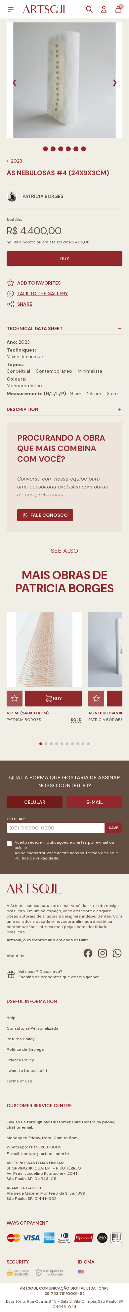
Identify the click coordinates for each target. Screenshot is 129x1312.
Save (113, 827)
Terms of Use (19, 1081)
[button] (64, 304)
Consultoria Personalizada (32, 1028)
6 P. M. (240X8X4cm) (28, 713)
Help (11, 1017)
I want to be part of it (27, 1070)
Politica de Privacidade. (37, 858)
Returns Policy (21, 1039)
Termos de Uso (99, 853)
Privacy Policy (20, 1060)
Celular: (16, 819)
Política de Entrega (25, 1049)
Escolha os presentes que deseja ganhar (59, 977)
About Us (15, 955)
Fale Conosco (45, 515)
